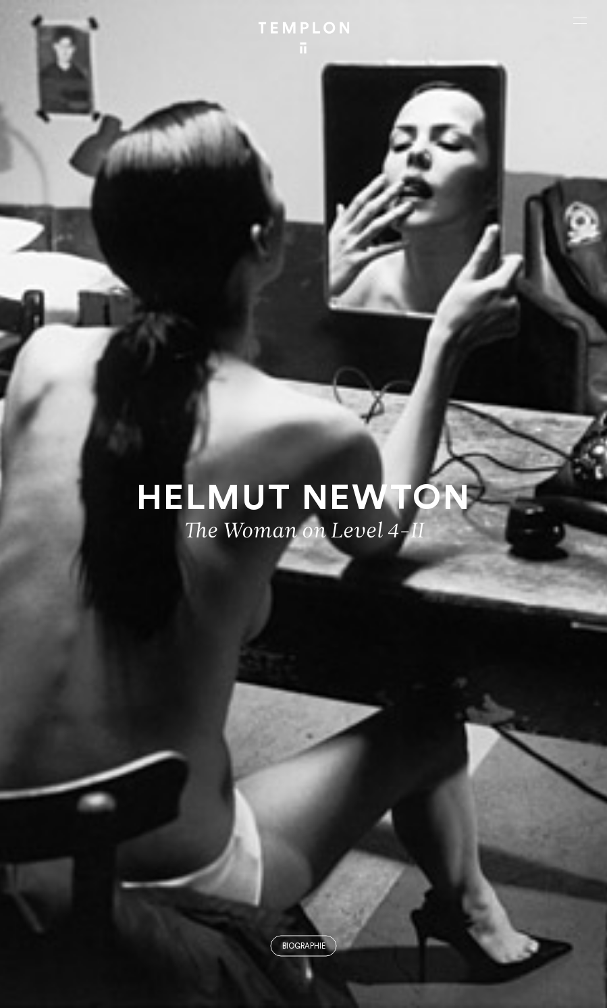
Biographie (303, 946)
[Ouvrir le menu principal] (580, 20)
